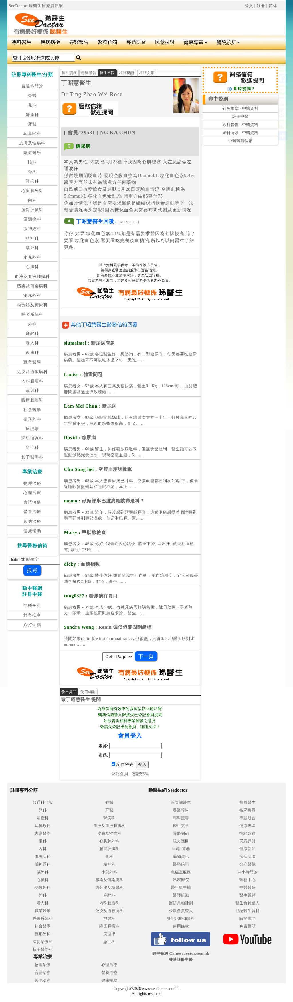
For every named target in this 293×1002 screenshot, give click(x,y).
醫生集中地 (181, 887)
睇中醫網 (218, 98)
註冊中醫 (240, 116)
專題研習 (136, 42)
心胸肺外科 (32, 191)
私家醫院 (181, 880)
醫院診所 (228, 42)
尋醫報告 (79, 42)
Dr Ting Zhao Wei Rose (91, 94)
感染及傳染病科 (32, 286)
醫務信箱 (107, 42)
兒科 (32, 105)
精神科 (32, 238)
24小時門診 (247, 872)
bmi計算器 (181, 849)
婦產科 (32, 115)
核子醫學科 (32, 457)
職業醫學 (32, 362)
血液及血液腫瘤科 (32, 276)
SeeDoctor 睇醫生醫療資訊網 (36, 6)
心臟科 (32, 267)
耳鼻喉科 (32, 133)
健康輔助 (32, 531)
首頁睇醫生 (181, 802)
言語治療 (32, 502)
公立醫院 (247, 864)
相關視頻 (126, 73)
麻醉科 (32, 333)
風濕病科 (32, 219)
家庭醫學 (32, 153)
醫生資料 (69, 73)
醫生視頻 (247, 895)
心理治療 (32, 493)
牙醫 (32, 124)
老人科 (32, 343)
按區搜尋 (247, 810)
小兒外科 (32, 257)
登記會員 (119, 774)
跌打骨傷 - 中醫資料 (240, 125)
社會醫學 (32, 410)
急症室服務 (181, 872)
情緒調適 (247, 833)
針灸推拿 (32, 615)
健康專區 (195, 42)
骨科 (32, 172)
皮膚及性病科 (32, 143)
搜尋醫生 (247, 802)
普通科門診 (32, 86)
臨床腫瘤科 (32, 400)
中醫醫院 (247, 887)
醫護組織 (181, 895)
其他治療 (32, 521)
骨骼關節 (181, 833)
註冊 (261, 6)
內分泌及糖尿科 (32, 305)
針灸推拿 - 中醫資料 (240, 108)
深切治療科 (32, 438)
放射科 (32, 390)
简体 (273, 6)
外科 (32, 324)
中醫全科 (32, 606)
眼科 (32, 162)
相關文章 (146, 73)
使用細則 (88, 692)
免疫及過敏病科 (32, 372)
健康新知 (247, 849)
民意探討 (165, 42)
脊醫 (32, 95)
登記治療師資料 (181, 918)
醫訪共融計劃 (181, 903)
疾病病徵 (50, 42)
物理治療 (32, 483)
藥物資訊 (181, 856)
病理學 (32, 429)
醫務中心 (247, 880)
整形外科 (32, 419)
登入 (249, 6)
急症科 (32, 447)
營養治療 (32, 512)
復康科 (32, 352)
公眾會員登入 (181, 911)
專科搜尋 (181, 818)
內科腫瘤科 (32, 381)
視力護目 (181, 841)
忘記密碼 (140, 774)
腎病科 (32, 181)
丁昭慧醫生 (76, 83)
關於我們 (247, 918)
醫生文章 (181, 826)
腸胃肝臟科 (32, 210)
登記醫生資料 (247, 911)
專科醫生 (21, 42)
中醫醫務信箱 (240, 141)
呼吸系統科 (32, 314)
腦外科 (32, 248)
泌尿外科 (32, 295)
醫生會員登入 (247, 903)
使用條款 (181, 926)
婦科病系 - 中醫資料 (240, 133)
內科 (32, 200)
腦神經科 (32, 229)
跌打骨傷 (32, 625)
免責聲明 (247, 926)
